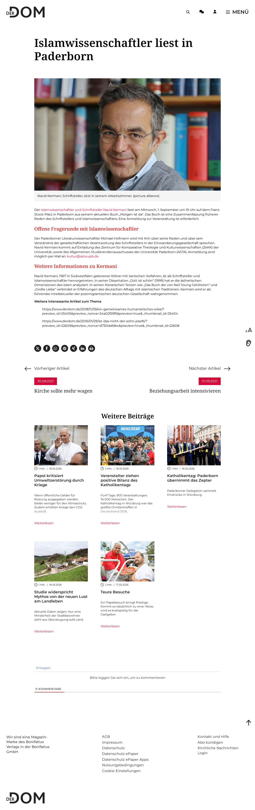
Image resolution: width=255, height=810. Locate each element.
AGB (106, 736)
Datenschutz (113, 748)
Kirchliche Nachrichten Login (218, 750)
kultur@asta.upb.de (83, 256)
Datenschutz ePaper (120, 754)
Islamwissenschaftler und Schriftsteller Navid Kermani (84, 210)
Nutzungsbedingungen (123, 765)
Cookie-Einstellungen (121, 771)
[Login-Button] (215, 12)
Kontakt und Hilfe (213, 736)
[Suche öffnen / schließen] (188, 12)
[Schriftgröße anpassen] (248, 330)
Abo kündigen (210, 742)
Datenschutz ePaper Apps (125, 759)
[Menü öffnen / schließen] (237, 12)
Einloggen (42, 668)
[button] (37, 348)
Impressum (112, 742)
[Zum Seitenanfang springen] (248, 722)
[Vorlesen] (248, 343)
